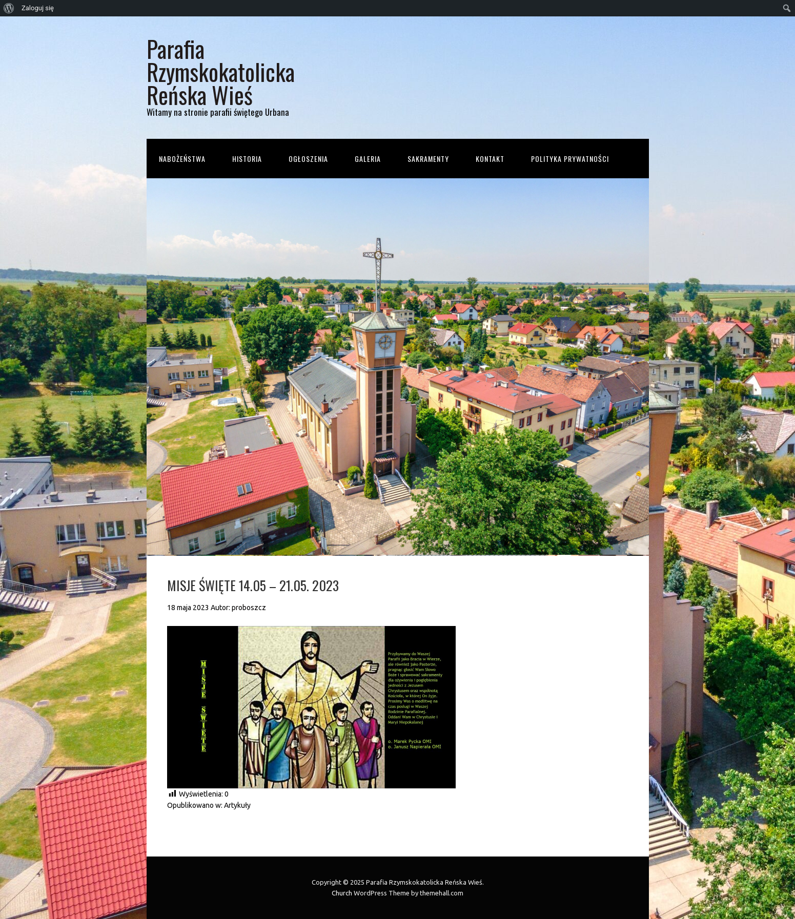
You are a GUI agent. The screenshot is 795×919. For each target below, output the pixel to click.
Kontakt (490, 158)
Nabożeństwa (182, 158)
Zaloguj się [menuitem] (38, 8)
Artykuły (237, 805)
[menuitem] (9, 8)
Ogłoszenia (308, 158)
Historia (247, 158)
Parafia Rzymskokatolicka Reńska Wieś (221, 71)
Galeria (368, 158)
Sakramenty (428, 158)
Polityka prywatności (570, 158)
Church (342, 892)
